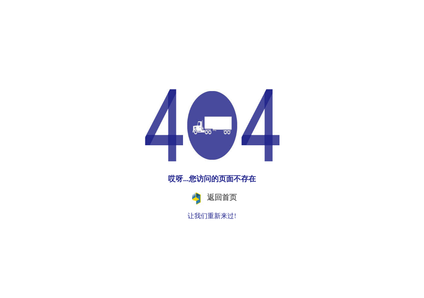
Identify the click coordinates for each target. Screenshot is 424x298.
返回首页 (212, 198)
